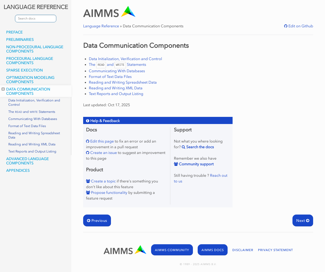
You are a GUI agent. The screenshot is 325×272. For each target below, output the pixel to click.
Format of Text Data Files (27, 126)
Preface (14, 32)
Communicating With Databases (32, 119)
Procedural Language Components (29, 60)
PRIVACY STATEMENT (275, 250)
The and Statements (31, 112)
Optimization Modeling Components (30, 79)
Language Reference (101, 26)
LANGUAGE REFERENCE (36, 7)
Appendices (18, 170)
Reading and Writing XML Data (31, 144)
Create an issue (103, 152)
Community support (196, 164)
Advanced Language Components (27, 160)
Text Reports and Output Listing (32, 151)
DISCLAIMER (242, 250)
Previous (97, 220)
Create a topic (103, 181)
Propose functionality (108, 192)
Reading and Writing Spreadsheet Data (34, 135)
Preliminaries (20, 39)
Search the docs (199, 147)
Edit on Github (300, 26)
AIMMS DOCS (212, 250)
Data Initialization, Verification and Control (34, 102)
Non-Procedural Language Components (34, 48)
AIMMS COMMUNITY (172, 250)
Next (302, 220)
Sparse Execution (24, 70)
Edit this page (101, 141)
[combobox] (35, 18)
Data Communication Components (26, 91)
